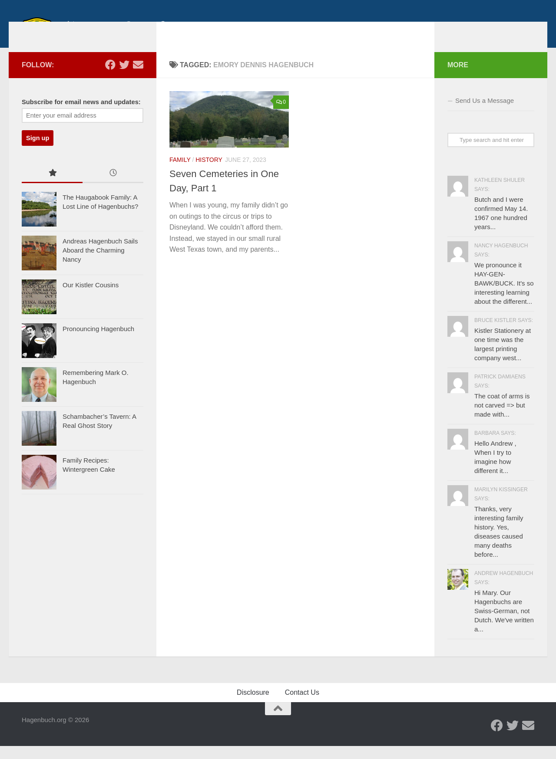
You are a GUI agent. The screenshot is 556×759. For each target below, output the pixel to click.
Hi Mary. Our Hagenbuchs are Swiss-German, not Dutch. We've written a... (504, 624)
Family (180, 172)
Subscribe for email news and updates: (81, 115)
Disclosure (253, 705)
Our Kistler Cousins (91, 298)
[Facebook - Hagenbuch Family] (110, 77)
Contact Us (302, 705)
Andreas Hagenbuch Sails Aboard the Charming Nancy (100, 263)
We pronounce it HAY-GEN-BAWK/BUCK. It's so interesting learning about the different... (504, 296)
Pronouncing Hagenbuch (98, 341)
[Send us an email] (138, 77)
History (208, 172)
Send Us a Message (484, 113)
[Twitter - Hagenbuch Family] (124, 77)
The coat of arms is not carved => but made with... (502, 418)
